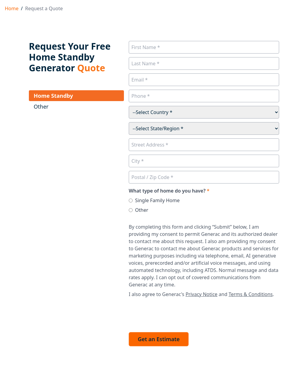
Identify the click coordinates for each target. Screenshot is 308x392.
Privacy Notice (201, 294)
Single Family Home (157, 200)
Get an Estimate (159, 339)
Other (141, 210)
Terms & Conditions (251, 294)
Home (12, 8)
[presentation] (174, 313)
